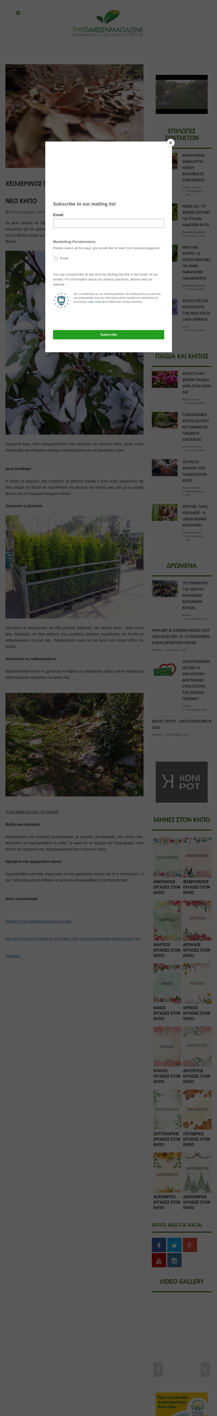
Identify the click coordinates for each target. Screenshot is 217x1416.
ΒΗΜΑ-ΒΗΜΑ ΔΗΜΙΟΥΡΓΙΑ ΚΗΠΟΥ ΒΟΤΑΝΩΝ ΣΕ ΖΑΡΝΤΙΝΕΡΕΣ (193, 168)
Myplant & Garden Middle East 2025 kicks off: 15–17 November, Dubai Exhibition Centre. (181, 637)
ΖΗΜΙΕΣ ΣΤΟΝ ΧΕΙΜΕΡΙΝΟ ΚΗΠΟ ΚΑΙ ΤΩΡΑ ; (39, 922)
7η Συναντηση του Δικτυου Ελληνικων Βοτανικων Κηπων (194, 595)
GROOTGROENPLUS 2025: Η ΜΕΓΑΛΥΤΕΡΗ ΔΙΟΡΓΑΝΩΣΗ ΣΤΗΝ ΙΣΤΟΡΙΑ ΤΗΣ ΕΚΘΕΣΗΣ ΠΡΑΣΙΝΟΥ (196, 680)
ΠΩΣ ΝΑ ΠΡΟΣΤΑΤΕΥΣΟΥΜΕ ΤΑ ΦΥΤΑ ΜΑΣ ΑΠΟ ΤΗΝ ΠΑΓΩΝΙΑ (53, 939)
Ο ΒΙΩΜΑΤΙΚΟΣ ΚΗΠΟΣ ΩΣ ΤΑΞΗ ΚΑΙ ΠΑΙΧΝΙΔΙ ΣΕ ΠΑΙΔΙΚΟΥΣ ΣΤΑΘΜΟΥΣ (195, 427)
